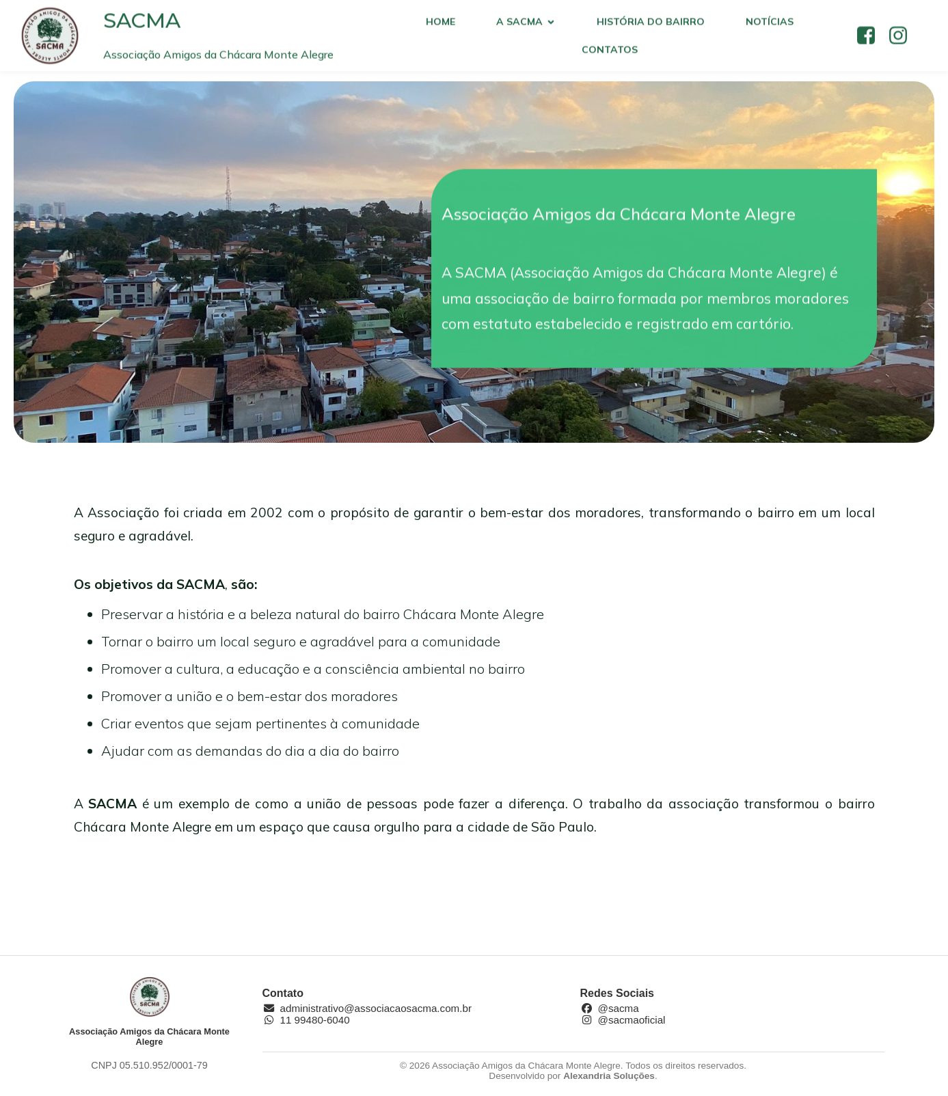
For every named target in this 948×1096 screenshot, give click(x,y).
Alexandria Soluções (609, 1077)
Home (440, 24)
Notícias (770, 24)
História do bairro (651, 24)
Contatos (610, 52)
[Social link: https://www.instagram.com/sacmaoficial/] (903, 39)
